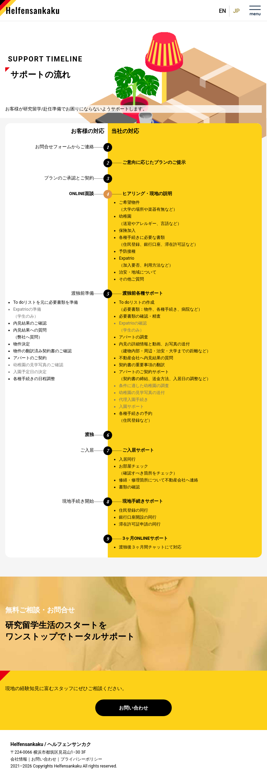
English (222, 8)
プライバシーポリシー (81, 759)
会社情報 (18, 759)
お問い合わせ (133, 708)
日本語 (235, 11)
